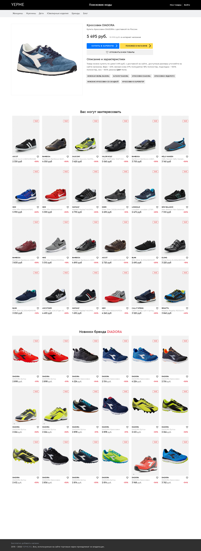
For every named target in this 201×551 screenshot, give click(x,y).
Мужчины (31, 13)
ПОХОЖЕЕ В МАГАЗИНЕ (136, 46)
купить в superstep (103, 46)
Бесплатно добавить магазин (25, 543)
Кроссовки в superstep (133, 82)
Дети (41, 13)
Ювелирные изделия (57, 13)
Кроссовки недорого (164, 76)
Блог (85, 13)
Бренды (76, 13)
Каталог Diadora (120, 76)
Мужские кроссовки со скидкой (103, 82)
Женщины (18, 13)
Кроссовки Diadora (141, 76)
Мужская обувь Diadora (98, 76)
